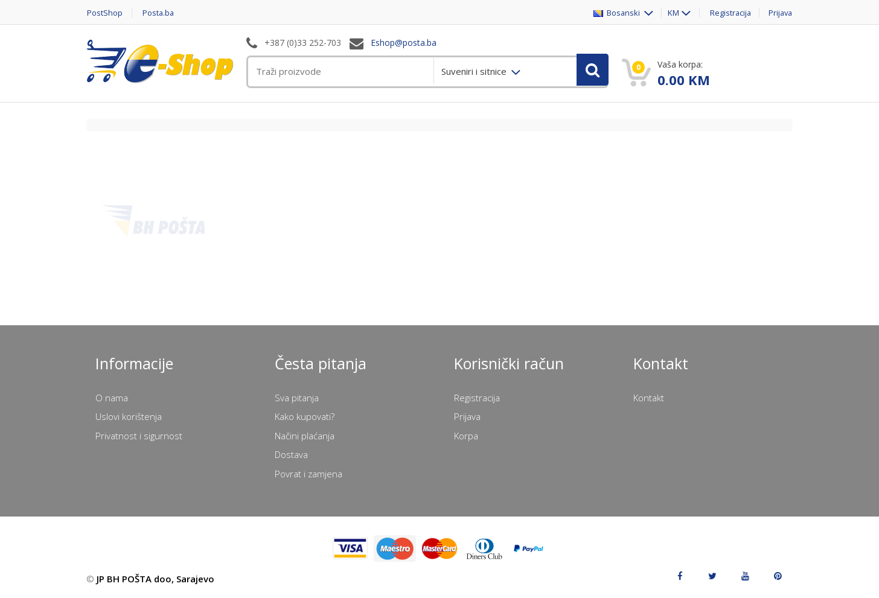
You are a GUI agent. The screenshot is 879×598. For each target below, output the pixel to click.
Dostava (291, 454)
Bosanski (613, 12)
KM (670, 12)
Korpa (466, 436)
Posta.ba (158, 12)
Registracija (728, 12)
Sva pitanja (297, 398)
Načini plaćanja (304, 436)
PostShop (104, 12)
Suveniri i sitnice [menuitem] (475, 71)
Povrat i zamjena (308, 474)
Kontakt (648, 398)
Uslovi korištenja (128, 416)
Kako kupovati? (304, 416)
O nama (111, 398)
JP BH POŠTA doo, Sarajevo (155, 579)
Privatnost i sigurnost (138, 436)
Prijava (780, 12)
